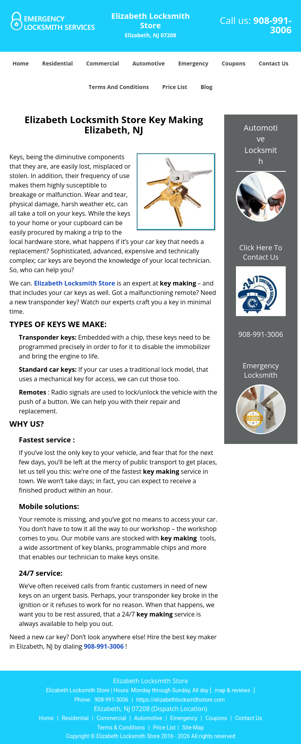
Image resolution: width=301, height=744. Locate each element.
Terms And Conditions (119, 87)
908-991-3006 (272, 25)
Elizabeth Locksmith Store (74, 283)
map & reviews (233, 690)
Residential (57, 63)
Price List (174, 87)
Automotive (148, 63)
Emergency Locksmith (261, 370)
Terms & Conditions (121, 727)
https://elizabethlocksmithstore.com (180, 700)
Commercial (102, 63)
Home (21, 63)
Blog (206, 87)
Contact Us (273, 63)
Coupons (233, 63)
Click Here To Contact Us (260, 252)
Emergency (193, 63)
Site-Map (193, 727)
